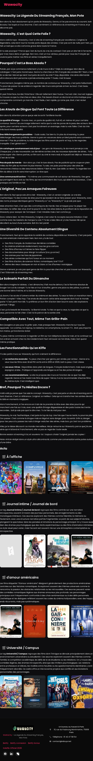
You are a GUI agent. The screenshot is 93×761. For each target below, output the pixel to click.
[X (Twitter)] (18, 754)
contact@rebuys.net (62, 741)
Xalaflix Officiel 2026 (12, 748)
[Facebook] (5, 754)
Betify (5, 743)
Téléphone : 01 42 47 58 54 (64, 737)
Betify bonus (34, 743)
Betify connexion (18, 743)
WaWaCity (7, 735)
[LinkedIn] (11, 754)
